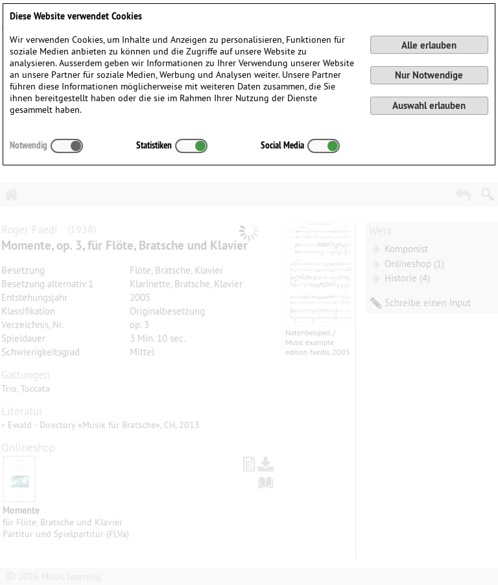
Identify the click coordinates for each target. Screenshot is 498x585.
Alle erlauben (428, 45)
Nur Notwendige (429, 75)
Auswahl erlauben (429, 105)
